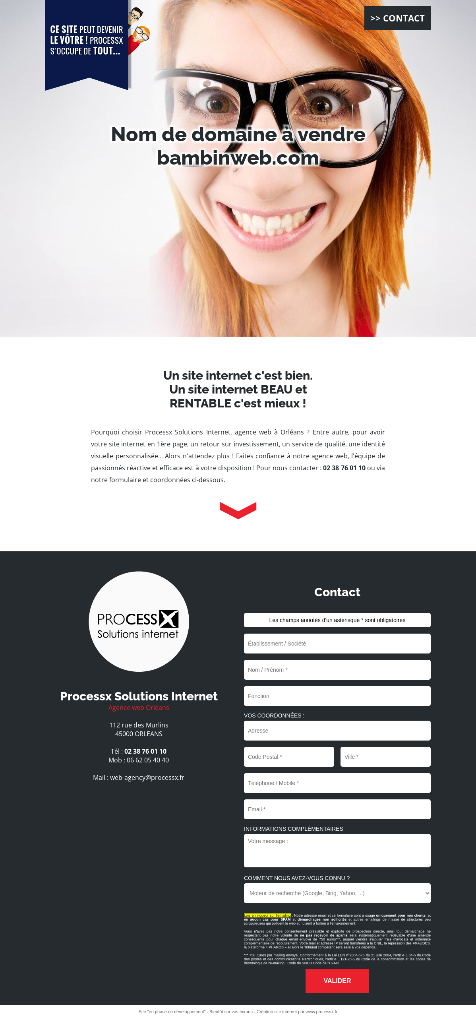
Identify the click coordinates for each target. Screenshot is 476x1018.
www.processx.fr (321, 1011)
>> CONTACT (397, 18)
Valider (337, 980)
